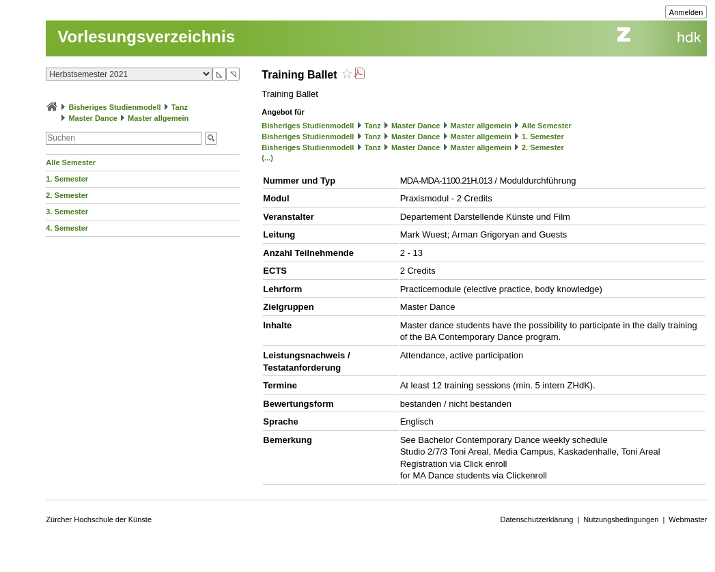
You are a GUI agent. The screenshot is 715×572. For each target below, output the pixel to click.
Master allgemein (158, 118)
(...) (267, 158)
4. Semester (67, 228)
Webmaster (688, 519)
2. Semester (67, 195)
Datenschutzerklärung (536, 519)
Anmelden (686, 12)
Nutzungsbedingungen (620, 519)
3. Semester (67, 212)
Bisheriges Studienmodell (114, 107)
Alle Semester (71, 162)
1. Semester (67, 179)
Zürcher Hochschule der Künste (99, 519)
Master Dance (92, 118)
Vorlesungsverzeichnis (146, 36)
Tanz (179, 107)
